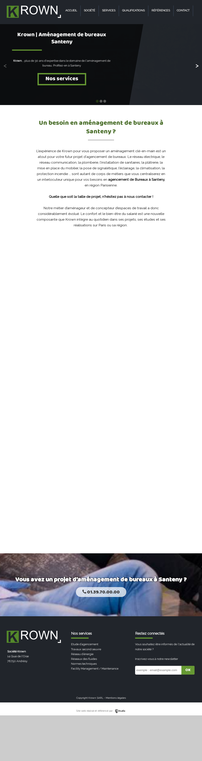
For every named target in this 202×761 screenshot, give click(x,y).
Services (108, 10)
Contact (183, 10)
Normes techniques (84, 663)
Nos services (61, 78)
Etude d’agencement (84, 644)
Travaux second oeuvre (86, 649)
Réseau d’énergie (82, 654)
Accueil (71, 10)
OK (188, 670)
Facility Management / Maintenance (94, 668)
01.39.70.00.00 (101, 592)
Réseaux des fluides (84, 659)
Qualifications (133, 10)
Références (161, 10)
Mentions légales (116, 697)
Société (89, 10)
